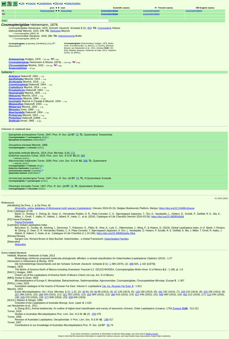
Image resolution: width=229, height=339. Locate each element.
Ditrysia (59, 3)
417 (137, 294)
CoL (50, 43)
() (151, 11)
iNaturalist (13, 46)
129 (138, 291)
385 (113, 294)
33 (83, 291)
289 (41, 294)
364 (83, 155)
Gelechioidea (73, 3)
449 (161, 294)
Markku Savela (152, 334)
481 (185, 294)
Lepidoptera (45, 3)
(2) (63, 155)
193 (183, 291)
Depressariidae (47, 11)
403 (89, 28)
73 (77, 178)
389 (131, 264)
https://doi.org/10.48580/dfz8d (167, 216)
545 (23, 297)
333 (94, 314)
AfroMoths (41, 43)
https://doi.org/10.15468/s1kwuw (176, 208)
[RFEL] (77, 52)
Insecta (31, 3)
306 (85, 160)
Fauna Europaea (24, 222)
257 (17, 294)
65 (95, 291)
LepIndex (30, 43)
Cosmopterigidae (109, 11)
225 (206, 291)
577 (47, 297)
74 (72, 186)
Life (23, 3)
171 (73, 153)
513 (209, 294)
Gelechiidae (66, 11)
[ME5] (33, 33)
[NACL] (91, 46)
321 (65, 294)
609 (71, 297)
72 (77, 134)
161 (160, 291)
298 (106, 319)
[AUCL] (102, 46)
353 (89, 294)
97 (115, 291)
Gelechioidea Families (116, 239)
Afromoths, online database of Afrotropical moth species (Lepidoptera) (53, 208)
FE (66, 50)
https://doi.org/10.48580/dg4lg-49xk (116, 233)
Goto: (55, 20)
